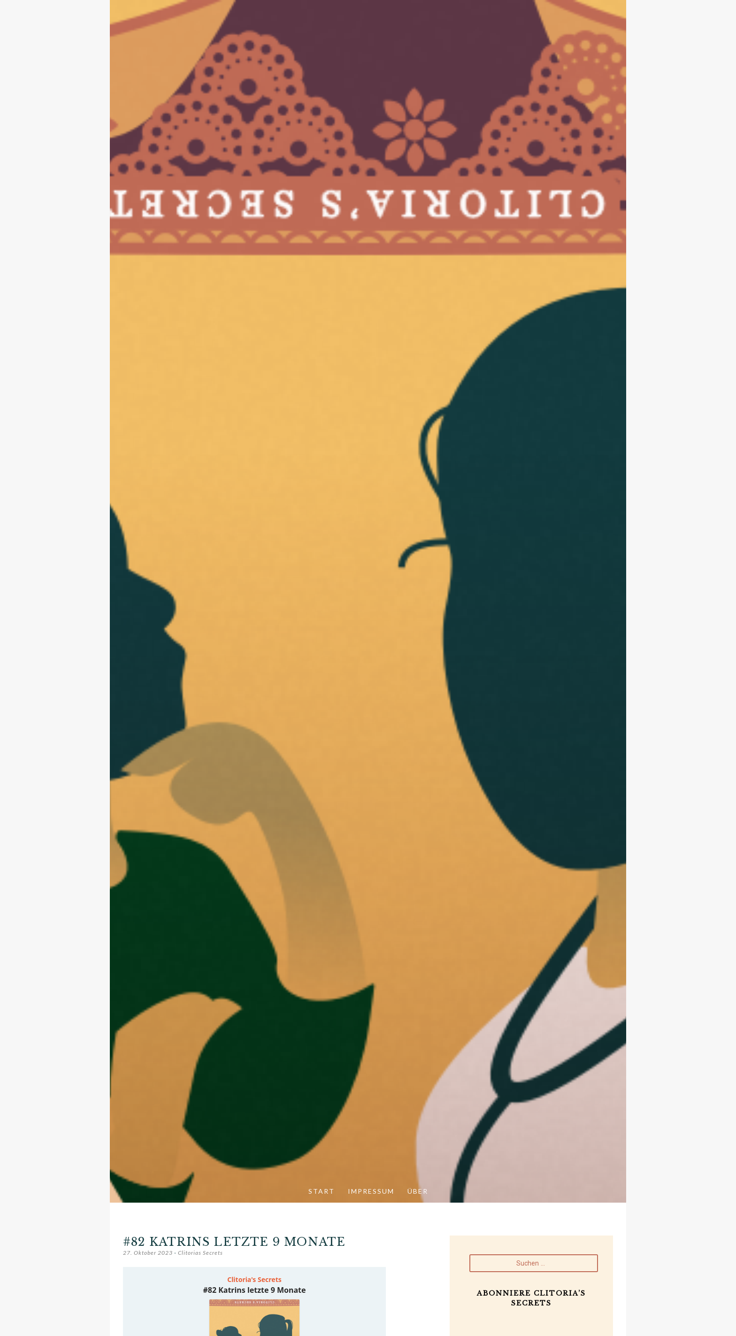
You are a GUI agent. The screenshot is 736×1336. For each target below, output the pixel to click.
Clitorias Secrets (200, 1252)
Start (321, 1191)
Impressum (371, 1191)
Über (417, 1191)
